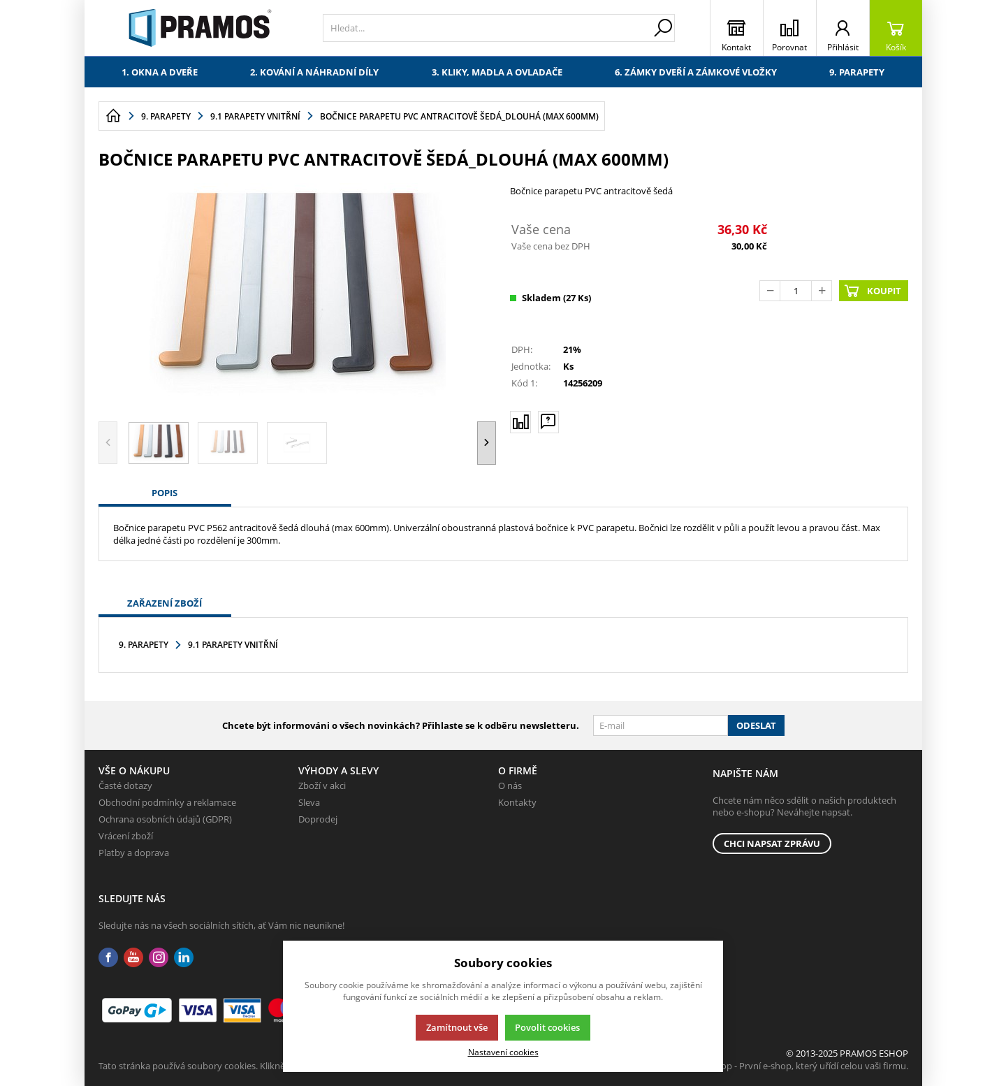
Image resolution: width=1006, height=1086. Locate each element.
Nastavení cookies (503, 1051)
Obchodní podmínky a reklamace (167, 802)
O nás (510, 785)
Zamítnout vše (457, 1027)
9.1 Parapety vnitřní (233, 645)
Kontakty (517, 802)
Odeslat (756, 725)
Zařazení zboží (164, 603)
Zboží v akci (322, 785)
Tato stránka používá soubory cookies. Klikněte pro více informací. (235, 1065)
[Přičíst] (821, 290)
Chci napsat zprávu (772, 843)
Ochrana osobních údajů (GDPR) (165, 819)
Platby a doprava (134, 852)
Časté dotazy (125, 785)
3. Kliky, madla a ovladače (497, 72)
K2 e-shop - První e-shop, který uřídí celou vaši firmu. (799, 1065)
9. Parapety (856, 72)
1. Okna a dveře (160, 72)
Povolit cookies (547, 1027)
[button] (486, 442)
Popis (164, 492)
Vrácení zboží (126, 836)
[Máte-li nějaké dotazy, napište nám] (548, 421)
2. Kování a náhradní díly (314, 72)
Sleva (309, 802)
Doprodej (317, 819)
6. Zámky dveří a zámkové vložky (696, 72)
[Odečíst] (769, 290)
